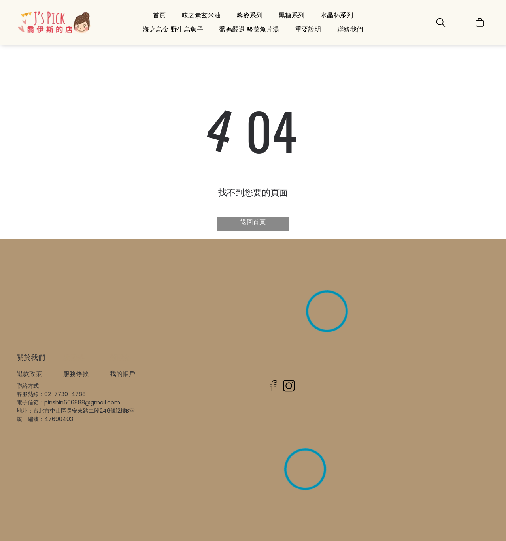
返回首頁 (253, 221)
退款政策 (29, 373)
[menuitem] (159, 15)
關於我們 (31, 357)
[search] (441, 24)
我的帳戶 (122, 373)
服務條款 (76, 373)
